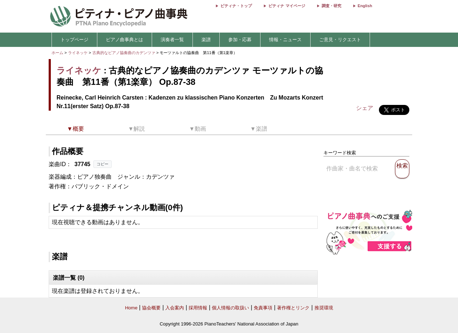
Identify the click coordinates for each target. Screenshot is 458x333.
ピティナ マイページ (286, 6)
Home (131, 307)
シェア (364, 108)
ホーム (57, 52)
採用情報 (198, 307)
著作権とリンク (293, 307)
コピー (102, 164)
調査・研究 (331, 6)
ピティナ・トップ (236, 6)
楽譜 (206, 39)
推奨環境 (324, 307)
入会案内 (174, 307)
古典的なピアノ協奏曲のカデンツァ (124, 52)
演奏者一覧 (172, 39)
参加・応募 (240, 39)
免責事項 (263, 307)
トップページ (74, 39)
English (365, 6)
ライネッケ (78, 52)
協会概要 (151, 307)
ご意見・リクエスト (340, 39)
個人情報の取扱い (230, 307)
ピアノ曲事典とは (124, 39)
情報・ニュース (285, 39)
